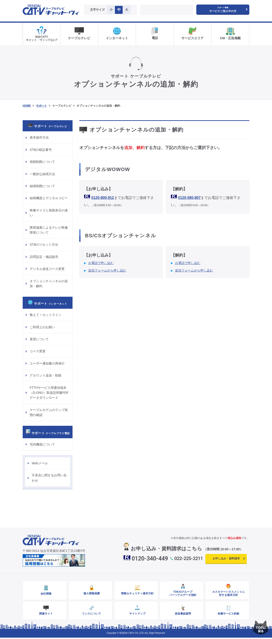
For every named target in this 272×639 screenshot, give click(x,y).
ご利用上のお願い (42, 327)
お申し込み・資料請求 (226, 558)
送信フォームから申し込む (107, 270)
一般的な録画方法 (42, 174)
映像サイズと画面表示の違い (49, 212)
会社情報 (44, 593)
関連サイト (45, 614)
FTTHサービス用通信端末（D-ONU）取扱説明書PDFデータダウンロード (49, 393)
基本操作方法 (39, 137)
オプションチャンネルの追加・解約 (49, 283)
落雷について (39, 339)
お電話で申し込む (101, 263)
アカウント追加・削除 (45, 375)
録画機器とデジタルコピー (49, 198)
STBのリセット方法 (44, 244)
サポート (41, 105)
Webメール (40, 463)
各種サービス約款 (227, 614)
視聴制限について (42, 162)
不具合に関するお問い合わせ (49, 477)
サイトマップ (136, 614)
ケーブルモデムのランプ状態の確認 (49, 412)
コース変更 (38, 351)
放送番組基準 (181, 614)
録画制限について (42, 186)
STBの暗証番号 (41, 150)
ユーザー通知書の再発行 (47, 363)
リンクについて (90, 614)
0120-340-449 (150, 558)
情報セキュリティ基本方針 (136, 593)
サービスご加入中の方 (222, 10)
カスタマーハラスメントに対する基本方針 (227, 593)
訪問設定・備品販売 (44, 257)
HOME (27, 105)
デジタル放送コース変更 (47, 269)
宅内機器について (42, 444)
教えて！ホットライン (45, 315)
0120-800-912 (102, 198)
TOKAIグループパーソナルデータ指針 (181, 593)
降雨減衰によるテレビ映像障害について (49, 230)
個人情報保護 (90, 593)
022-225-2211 (188, 558)
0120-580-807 (189, 198)
